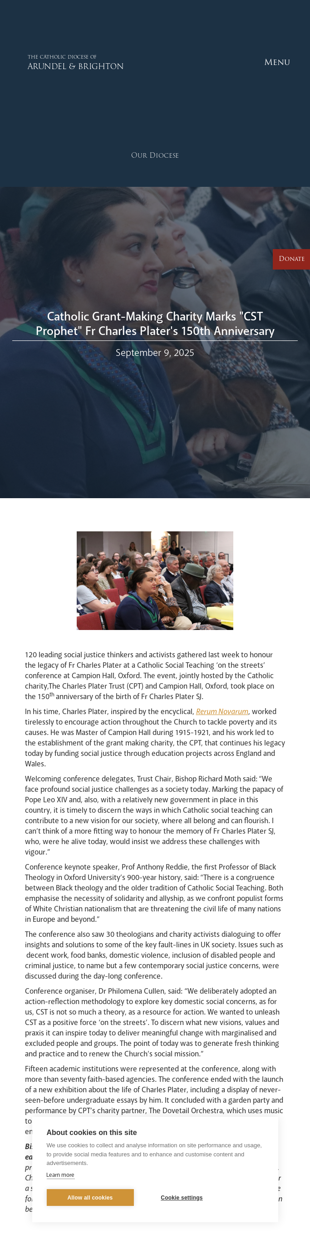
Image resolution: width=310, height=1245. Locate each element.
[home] (61, 62)
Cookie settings (181, 1198)
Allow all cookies (90, 1198)
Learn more (60, 1175)
